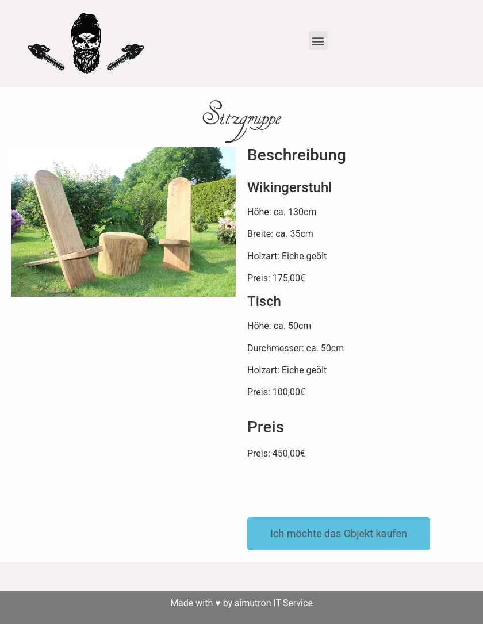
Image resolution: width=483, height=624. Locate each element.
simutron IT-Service (274, 603)
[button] (318, 40)
